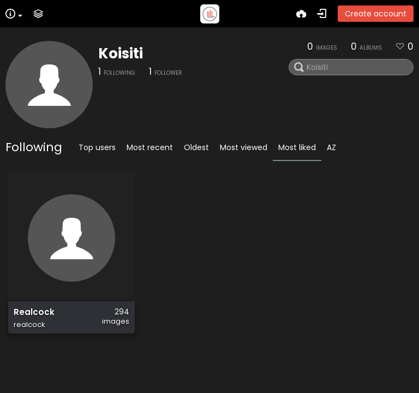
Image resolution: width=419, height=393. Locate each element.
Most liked (297, 147)
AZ (331, 147)
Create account (375, 13)
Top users (97, 147)
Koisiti (120, 53)
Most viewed (243, 147)
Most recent (150, 147)
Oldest (196, 147)
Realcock (34, 312)
